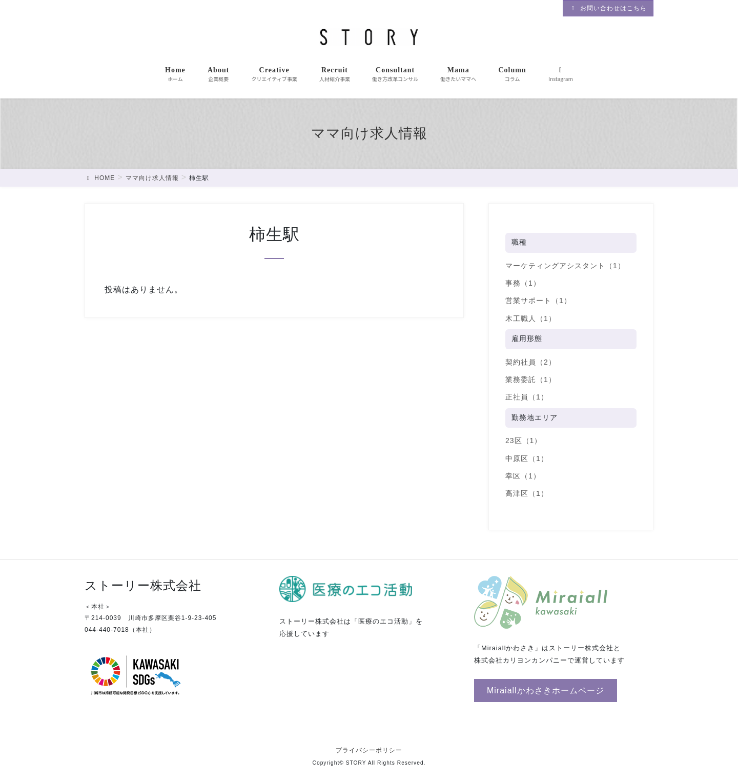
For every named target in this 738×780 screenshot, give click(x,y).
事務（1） (523, 283)
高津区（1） (526, 493)
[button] (545, 690)
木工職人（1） (530, 318)
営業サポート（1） (538, 300)
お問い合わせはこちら (608, 8)
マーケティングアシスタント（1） (565, 266)
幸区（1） (523, 476)
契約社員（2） (530, 362)
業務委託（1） (530, 379)
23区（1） (523, 440)
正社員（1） (526, 397)
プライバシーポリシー (369, 750)
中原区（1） (526, 458)
